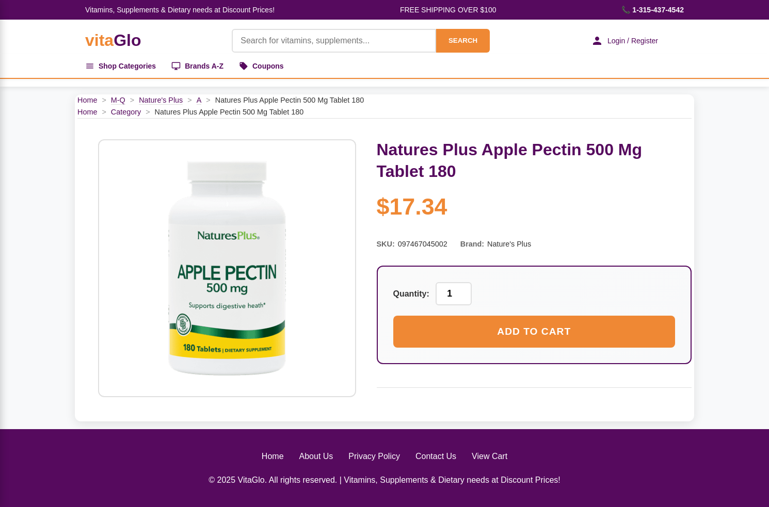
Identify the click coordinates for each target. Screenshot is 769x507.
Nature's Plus (161, 100)
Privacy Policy (374, 456)
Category (126, 112)
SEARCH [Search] (462, 40)
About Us (316, 456)
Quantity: (411, 293)
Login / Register (624, 41)
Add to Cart (534, 331)
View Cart (489, 456)
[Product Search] (334, 41)
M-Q (118, 100)
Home (87, 100)
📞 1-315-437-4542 (652, 10)
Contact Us (435, 456)
